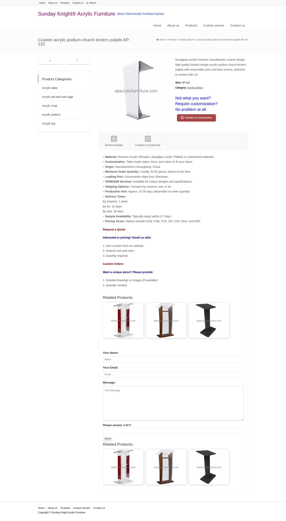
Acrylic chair (49, 105)
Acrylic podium (195, 87)
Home (42, 3)
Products (64, 3)
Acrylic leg (48, 123)
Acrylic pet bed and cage (57, 96)
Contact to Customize (198, 117)
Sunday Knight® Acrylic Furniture (76, 14)
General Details (114, 141)
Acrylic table (49, 88)
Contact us (77, 3)
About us (52, 3)
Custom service (213, 25)
